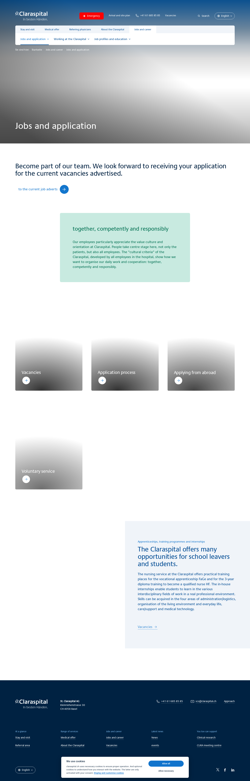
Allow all (166, 763)
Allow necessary (166, 771)
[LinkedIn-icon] (233, 770)
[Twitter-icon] (217, 769)
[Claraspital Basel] (31, 15)
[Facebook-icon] (225, 770)
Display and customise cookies (109, 773)
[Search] (204, 16)
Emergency (91, 15)
